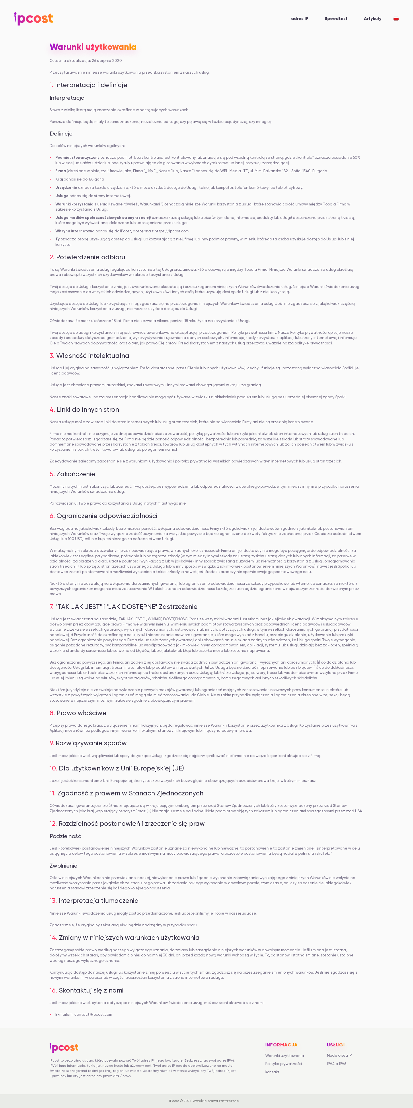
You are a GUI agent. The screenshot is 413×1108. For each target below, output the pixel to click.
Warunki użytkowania (284, 1056)
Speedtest (336, 19)
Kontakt (272, 1072)
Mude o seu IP (339, 1056)
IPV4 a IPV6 (336, 1064)
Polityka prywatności (283, 1064)
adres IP (299, 19)
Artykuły (372, 19)
